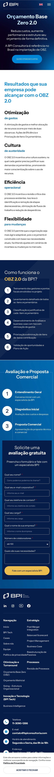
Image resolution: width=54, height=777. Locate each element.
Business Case (34, 646)
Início (6, 626)
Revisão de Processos (38, 668)
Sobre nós (8, 643)
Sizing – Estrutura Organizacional (12, 687)
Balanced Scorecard (37, 635)
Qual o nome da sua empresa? (20, 525)
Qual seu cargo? (12, 512)
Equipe (7, 649)
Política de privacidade (15, 654)
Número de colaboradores (18, 538)
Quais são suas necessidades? (19, 551)
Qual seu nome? (12, 474)
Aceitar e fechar (27, 770)
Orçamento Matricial (14, 680)
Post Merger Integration (33, 628)
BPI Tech (7, 632)
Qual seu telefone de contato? (19, 500)
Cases (6, 638)
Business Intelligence (14, 705)
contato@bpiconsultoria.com (29, 733)
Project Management (38, 640)
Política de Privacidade (14, 763)
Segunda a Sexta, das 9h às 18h (30, 742)
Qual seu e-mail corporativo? (19, 487)
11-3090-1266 (20, 723)
